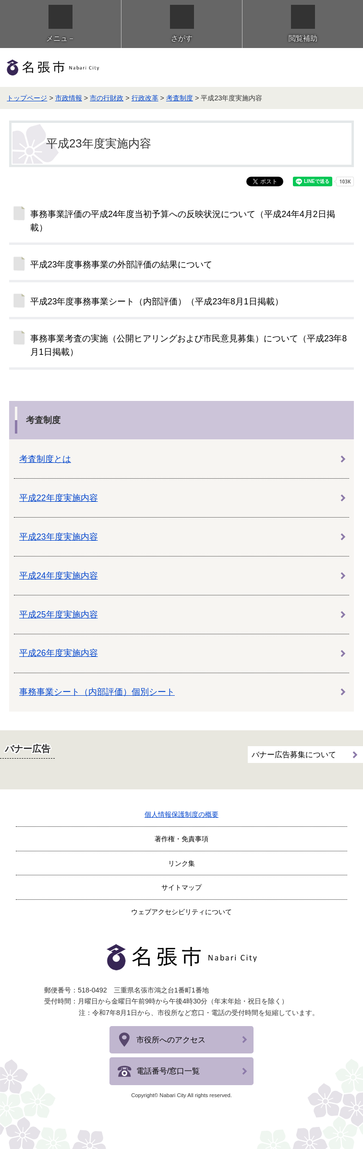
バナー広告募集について (294, 753)
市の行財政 (106, 98)
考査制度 (179, 98)
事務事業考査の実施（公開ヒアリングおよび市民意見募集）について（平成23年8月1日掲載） (188, 345)
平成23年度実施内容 (58, 537)
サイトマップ (181, 887)
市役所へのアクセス (171, 1040)
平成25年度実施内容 (58, 614)
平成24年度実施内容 (58, 576)
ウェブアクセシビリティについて (181, 912)
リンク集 (181, 863)
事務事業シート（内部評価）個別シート (97, 692)
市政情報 (68, 98)
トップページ (27, 98)
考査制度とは (45, 459)
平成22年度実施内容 (58, 498)
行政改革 (145, 98)
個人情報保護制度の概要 (181, 814)
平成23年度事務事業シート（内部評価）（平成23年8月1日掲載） (156, 301)
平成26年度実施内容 (58, 653)
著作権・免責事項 (181, 839)
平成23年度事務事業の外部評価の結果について (121, 264)
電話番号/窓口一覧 (168, 1071)
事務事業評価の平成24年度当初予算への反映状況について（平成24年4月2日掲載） (182, 220)
